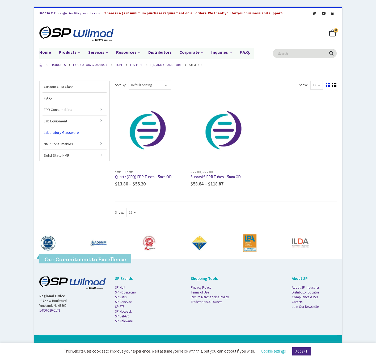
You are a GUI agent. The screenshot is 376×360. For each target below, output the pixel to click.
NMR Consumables (58, 144)
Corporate (189, 52)
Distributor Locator (305, 292)
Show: (303, 85)
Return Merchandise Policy (210, 297)
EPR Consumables (58, 109)
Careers (297, 302)
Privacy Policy (201, 287)
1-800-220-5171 (49, 310)
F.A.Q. (245, 52)
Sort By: (120, 85)
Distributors (160, 52)
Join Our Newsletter (306, 306)
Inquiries (219, 52)
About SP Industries (305, 287)
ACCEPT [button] (301, 351)
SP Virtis (120, 297)
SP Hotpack (123, 311)
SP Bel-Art (122, 316)
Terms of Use (200, 292)
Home (45, 52)
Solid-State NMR (56, 155)
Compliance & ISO (305, 297)
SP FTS (119, 306)
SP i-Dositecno (125, 292)
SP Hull (120, 287)
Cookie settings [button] (273, 351)
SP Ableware (124, 321)
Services (96, 52)
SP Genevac (123, 302)
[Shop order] (150, 85)
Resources (126, 52)
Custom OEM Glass (59, 86)
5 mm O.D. (120, 172)
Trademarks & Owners (206, 302)
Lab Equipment (55, 121)
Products (68, 52)
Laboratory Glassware (61, 132)
